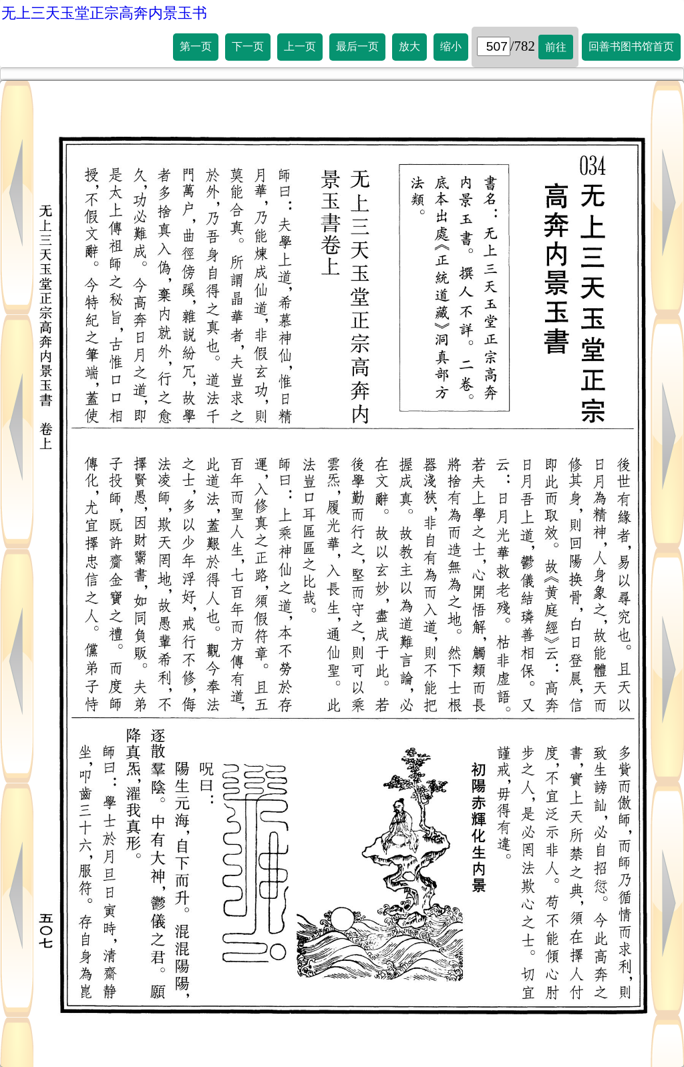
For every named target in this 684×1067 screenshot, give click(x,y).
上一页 (300, 46)
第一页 (196, 46)
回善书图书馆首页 (631, 46)
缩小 (451, 46)
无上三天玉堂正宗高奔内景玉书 (104, 13)
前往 (555, 47)
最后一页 (357, 46)
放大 (409, 46)
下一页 (248, 46)
